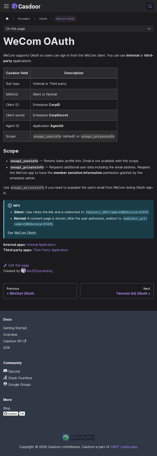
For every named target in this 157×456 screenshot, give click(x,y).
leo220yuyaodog (36, 271)
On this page (15, 29)
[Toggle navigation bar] (6, 6)
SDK (6, 348)
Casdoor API (14, 341)
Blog (6, 408)
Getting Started (15, 328)
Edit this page (16, 265)
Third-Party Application (50, 250)
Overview (10, 334)
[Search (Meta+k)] (150, 6)
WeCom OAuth (25, 233)
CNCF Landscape (123, 447)
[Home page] (7, 19)
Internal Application (41, 245)
